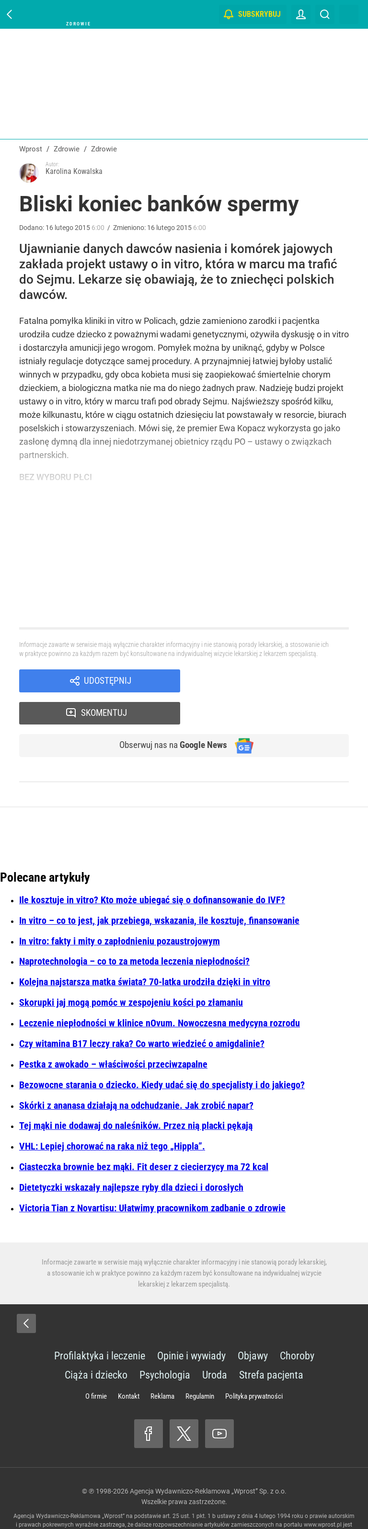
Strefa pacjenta (271, 1345)
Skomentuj (277, 681)
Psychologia (164, 1345)
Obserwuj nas (169, 715)
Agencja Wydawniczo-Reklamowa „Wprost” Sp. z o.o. (208, 1461)
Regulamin (199, 1366)
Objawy (253, 1326)
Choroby (297, 1326)
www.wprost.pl (323, 1494)
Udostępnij (107, 681)
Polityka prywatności (254, 1366)
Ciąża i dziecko (96, 1345)
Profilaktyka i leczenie (99, 1326)
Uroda (214, 1345)
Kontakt (128, 1366)
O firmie (96, 1366)
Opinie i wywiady (191, 1326)
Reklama (162, 1366)
